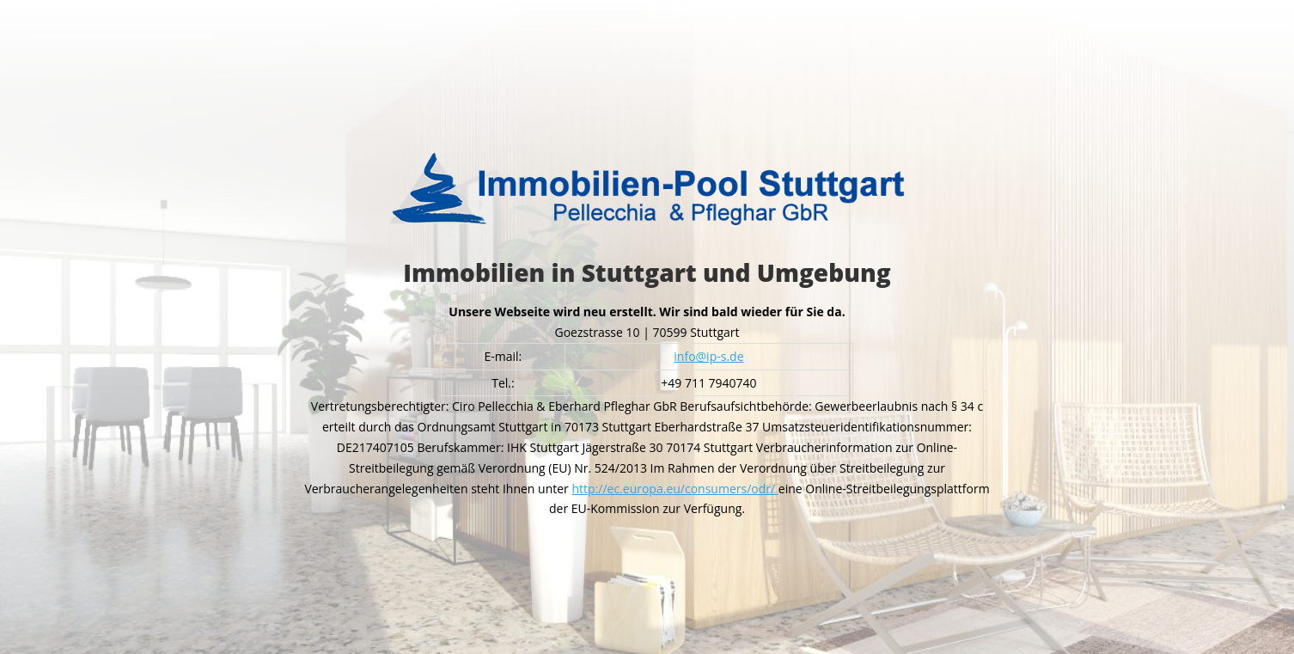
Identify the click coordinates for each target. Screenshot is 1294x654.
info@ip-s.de (708, 356)
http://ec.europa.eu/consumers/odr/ (674, 488)
